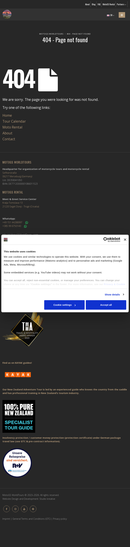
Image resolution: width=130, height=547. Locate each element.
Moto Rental (12, 127)
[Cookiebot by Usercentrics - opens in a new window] (106, 239)
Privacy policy (60, 518)
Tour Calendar (14, 121)
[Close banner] (125, 239)
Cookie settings (64, 304)
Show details (112, 294)
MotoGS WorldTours (51, 34)
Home (7, 115)
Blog (93, 4)
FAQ (99, 4)
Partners (121, 4)
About (87, 4)
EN (110, 15)
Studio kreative (47, 498)
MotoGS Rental (109, 4)
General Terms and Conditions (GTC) (31, 518)
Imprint (6, 518)
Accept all (106, 304)
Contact (8, 139)
